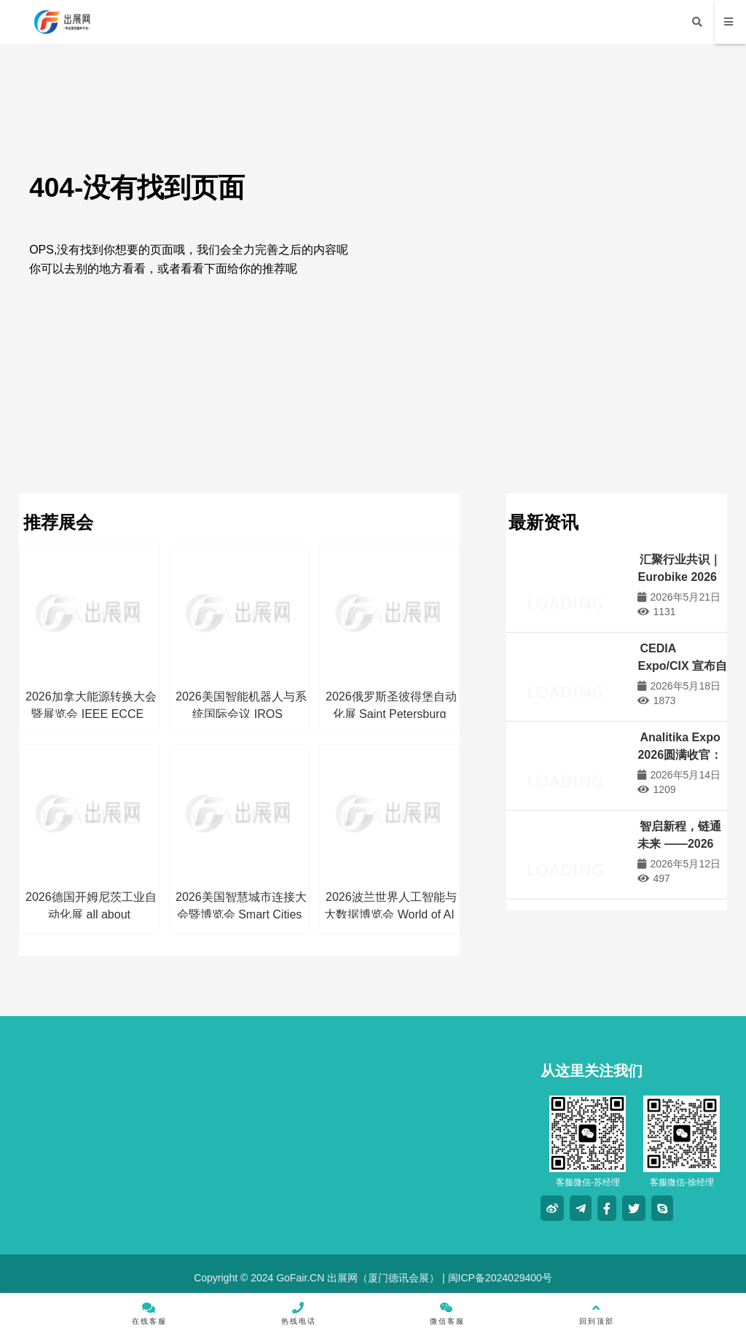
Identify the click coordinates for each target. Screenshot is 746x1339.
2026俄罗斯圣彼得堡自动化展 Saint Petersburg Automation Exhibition (391, 714)
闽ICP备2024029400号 (498, 1278)
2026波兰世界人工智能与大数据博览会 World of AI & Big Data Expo (390, 914)
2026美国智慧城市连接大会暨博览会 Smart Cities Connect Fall (241, 914)
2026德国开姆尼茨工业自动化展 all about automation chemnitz (91, 914)
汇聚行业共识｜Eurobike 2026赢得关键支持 (679, 577)
